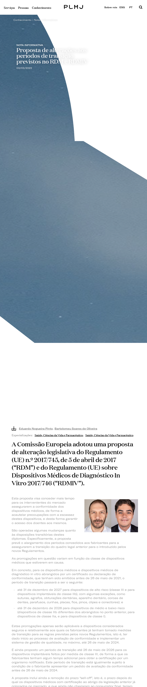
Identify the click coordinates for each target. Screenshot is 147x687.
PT (132, 7)
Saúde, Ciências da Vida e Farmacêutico (59, 435)
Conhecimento (22, 20)
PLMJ (73, 6)
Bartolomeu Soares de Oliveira (76, 428)
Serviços (9, 7)
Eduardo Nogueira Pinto (36, 428)
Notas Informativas (45, 20)
